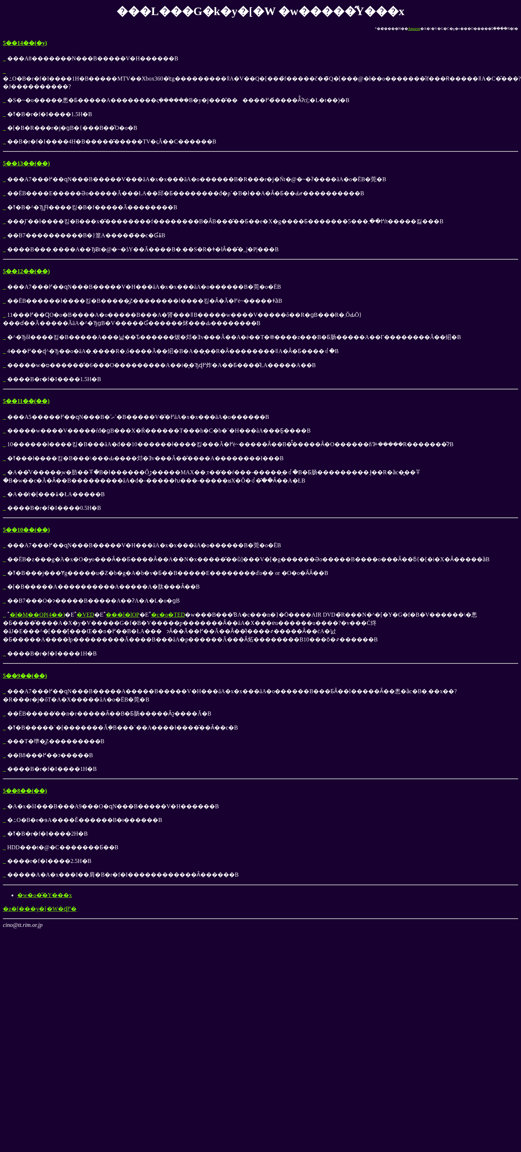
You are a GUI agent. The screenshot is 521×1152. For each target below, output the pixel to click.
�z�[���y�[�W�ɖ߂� (40, 909)
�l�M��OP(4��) (37, 615)
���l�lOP (122, 615)
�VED (85, 615)
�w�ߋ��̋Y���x (44, 895)
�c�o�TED (168, 615)
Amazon (414, 29)
